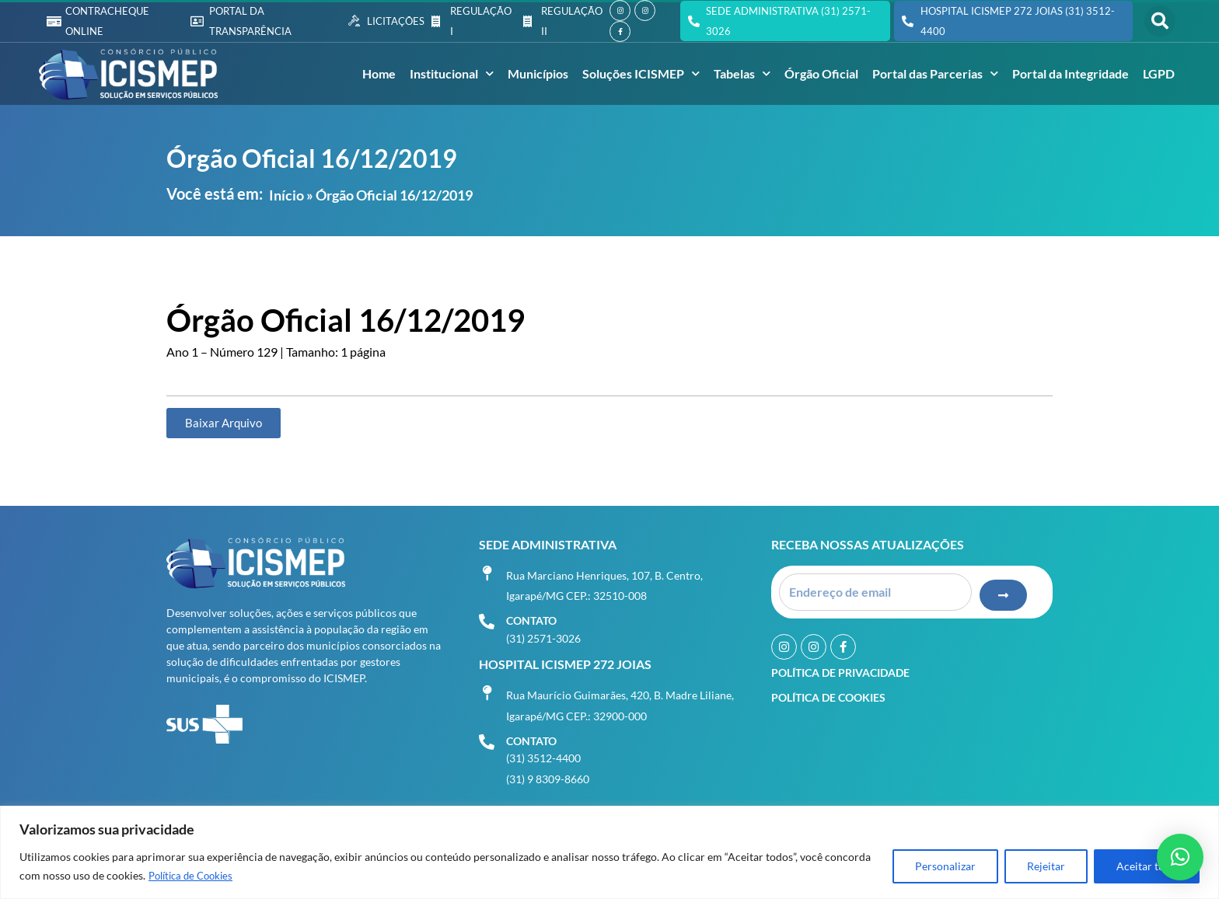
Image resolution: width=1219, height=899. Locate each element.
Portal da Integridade (1070, 73)
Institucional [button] (452, 73)
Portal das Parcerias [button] (935, 73)
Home (379, 73)
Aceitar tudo (1146, 866)
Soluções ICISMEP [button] (641, 73)
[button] (1159, 21)
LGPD (1159, 73)
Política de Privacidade (840, 667)
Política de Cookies (194, 876)
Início (286, 195)
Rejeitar (1046, 866)
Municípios (538, 73)
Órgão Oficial (821, 73)
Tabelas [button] (742, 73)
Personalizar (945, 866)
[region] (609, 853)
